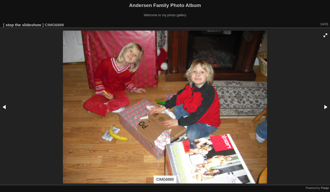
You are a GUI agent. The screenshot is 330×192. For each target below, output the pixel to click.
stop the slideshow (23, 25)
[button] (325, 35)
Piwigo (325, 187)
